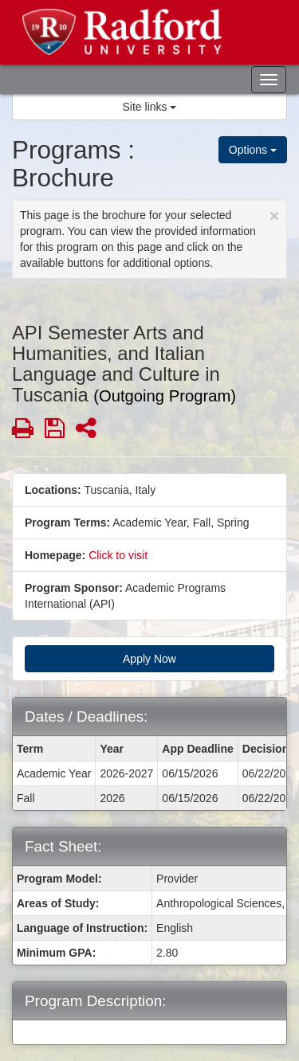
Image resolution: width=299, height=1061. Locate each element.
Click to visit (118, 555)
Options (253, 149)
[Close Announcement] (274, 215)
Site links (150, 106)
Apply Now (149, 658)
